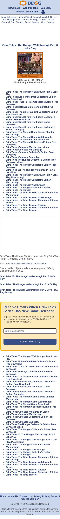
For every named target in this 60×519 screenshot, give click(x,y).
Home (3, 496)
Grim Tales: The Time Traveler (21, 210)
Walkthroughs (30, 8)
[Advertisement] (30, 33)
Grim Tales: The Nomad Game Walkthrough (29, 137)
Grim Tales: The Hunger (18, 190)
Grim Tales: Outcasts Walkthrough (24, 150)
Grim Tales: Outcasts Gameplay (22, 157)
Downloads (14, 8)
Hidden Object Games (29, 17)
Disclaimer (33, 499)
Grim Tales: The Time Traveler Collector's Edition (32, 207)
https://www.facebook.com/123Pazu (28, 263)
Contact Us (26, 496)
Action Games (32, 22)
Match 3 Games (49, 17)
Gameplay (46, 8)
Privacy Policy (41, 496)
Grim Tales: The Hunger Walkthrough (25, 185)
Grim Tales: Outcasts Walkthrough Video (27, 147)
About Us (13, 496)
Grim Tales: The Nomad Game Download (27, 139)
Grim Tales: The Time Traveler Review (26, 205)
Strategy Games (38, 19)
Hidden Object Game (27, 11)
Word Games (47, 22)
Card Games (16, 22)
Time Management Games (14, 19)
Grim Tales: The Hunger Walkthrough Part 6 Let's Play (28, 284)
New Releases (8, 17)
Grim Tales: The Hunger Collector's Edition (28, 187)
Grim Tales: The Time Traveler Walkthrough (29, 197)
